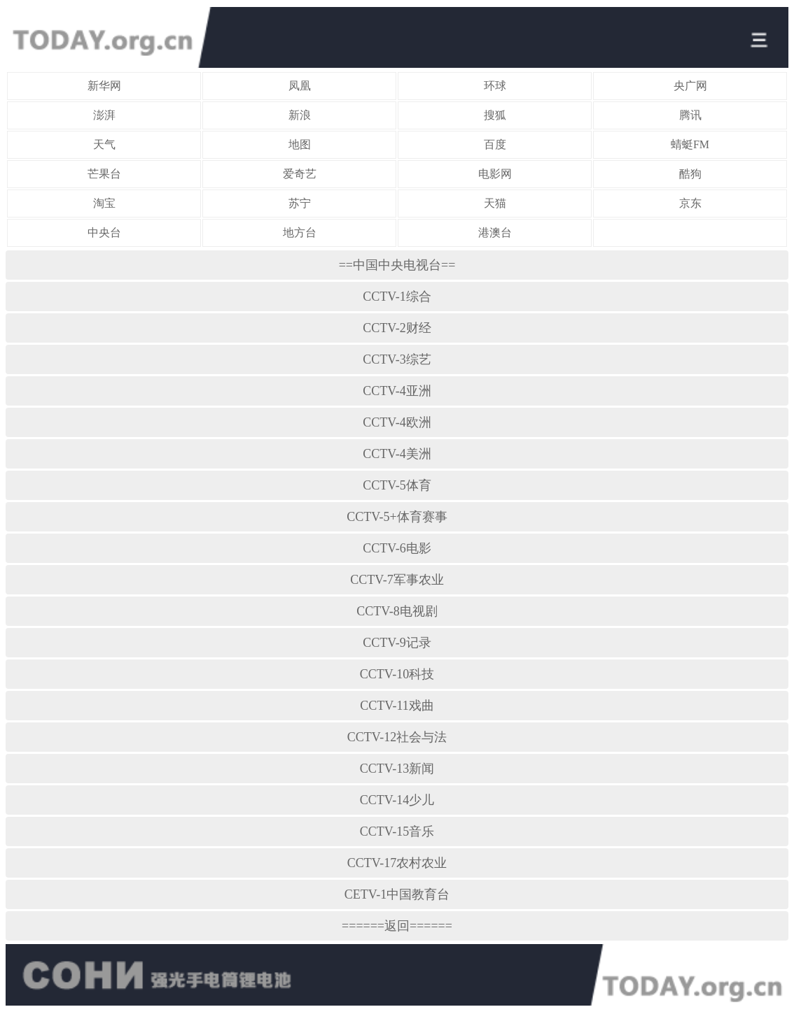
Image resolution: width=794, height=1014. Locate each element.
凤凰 (299, 86)
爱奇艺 (299, 174)
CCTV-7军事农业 (396, 580)
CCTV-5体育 (397, 485)
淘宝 (104, 203)
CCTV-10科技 (397, 674)
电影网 (495, 174)
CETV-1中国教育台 (397, 894)
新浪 (299, 115)
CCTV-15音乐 (397, 831)
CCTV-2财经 (397, 328)
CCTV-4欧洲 (397, 422)
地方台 (299, 232)
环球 (495, 86)
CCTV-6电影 (397, 548)
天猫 (495, 203)
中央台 (104, 232)
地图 (299, 144)
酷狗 (690, 174)
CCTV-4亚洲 (397, 391)
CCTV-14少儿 (397, 800)
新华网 (104, 86)
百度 (495, 144)
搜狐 (495, 115)
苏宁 (299, 203)
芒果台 (104, 174)
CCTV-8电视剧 (396, 611)
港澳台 (495, 232)
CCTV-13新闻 (397, 769)
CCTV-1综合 (397, 297)
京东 (690, 203)
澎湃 (104, 115)
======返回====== (397, 926)
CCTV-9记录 (397, 643)
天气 (104, 144)
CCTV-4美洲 (397, 454)
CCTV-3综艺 (397, 359)
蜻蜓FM (690, 144)
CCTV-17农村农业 (397, 863)
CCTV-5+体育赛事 (397, 517)
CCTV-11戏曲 (397, 706)
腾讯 (690, 115)
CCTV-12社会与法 (397, 737)
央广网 (690, 86)
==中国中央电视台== (397, 265)
